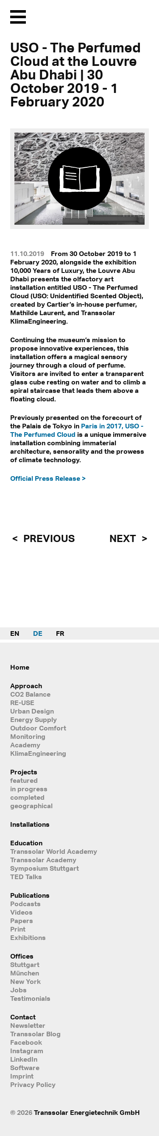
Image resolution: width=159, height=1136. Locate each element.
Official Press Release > (48, 478)
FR (60, 633)
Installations (30, 824)
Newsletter (27, 1025)
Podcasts (25, 903)
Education (26, 843)
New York (25, 981)
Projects (23, 772)
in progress (28, 789)
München (24, 973)
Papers (21, 920)
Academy (25, 745)
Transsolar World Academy (53, 851)
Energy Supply (33, 719)
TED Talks (26, 876)
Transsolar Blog (35, 1034)
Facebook (26, 1042)
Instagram (26, 1050)
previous (48, 538)
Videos (21, 912)
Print (17, 929)
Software (24, 1067)
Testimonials (30, 998)
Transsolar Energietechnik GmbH (87, 1112)
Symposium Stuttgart (44, 868)
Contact (23, 1017)
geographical (31, 805)
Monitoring (27, 736)
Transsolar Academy (43, 859)
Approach (26, 685)
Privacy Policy (33, 1084)
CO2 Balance (30, 694)
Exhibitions (28, 937)
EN (15, 633)
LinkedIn (23, 1059)
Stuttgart (24, 964)
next (123, 538)
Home (19, 667)
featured (24, 780)
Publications (30, 895)
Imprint (21, 1076)
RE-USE (22, 702)
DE (37, 633)
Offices (21, 956)
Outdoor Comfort (38, 728)
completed (27, 797)
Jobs (18, 990)
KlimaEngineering (38, 753)
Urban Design (32, 711)
